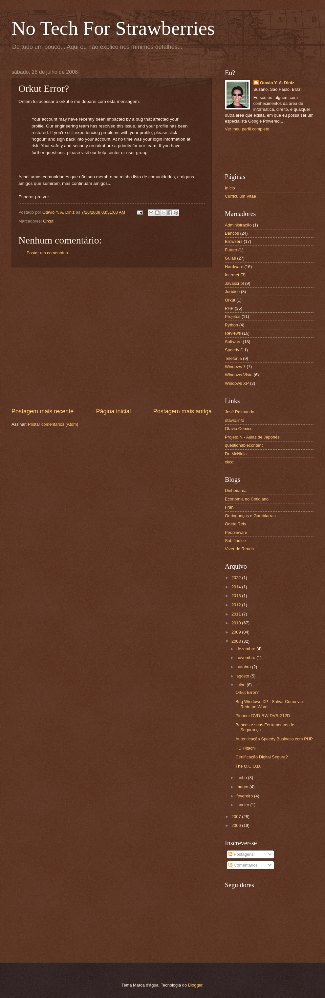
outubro (244, 666)
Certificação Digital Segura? (261, 756)
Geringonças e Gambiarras (250, 515)
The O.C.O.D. (248, 766)
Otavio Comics (238, 428)
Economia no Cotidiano (247, 499)
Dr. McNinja (236, 453)
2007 (236, 816)
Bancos (232, 233)
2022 (236, 577)
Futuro (231, 249)
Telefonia (233, 358)
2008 (236, 641)
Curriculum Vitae (240, 196)
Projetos (232, 316)
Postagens (240, 854)
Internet (232, 274)
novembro (246, 657)
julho (241, 684)
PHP (229, 308)
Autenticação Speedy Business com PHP (274, 738)
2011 (236, 614)
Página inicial (113, 411)
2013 (236, 595)
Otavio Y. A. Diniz (277, 82)
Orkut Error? (247, 692)
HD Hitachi (245, 748)
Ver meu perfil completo (247, 129)
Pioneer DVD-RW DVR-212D (262, 715)
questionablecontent (244, 445)
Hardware (234, 266)
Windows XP (237, 383)
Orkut (48, 221)
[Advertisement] (66, 337)
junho (242, 777)
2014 (236, 586)
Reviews (233, 333)
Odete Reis (235, 523)
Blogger (195, 985)
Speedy (232, 349)
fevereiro (245, 795)
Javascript (234, 283)
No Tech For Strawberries (113, 28)
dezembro (246, 648)
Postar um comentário (47, 252)
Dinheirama (236, 490)
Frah (229, 507)
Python (231, 325)
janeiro (243, 804)
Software (233, 341)
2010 (236, 622)
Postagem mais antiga (182, 411)
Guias (230, 258)
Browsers (234, 241)
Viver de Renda (239, 548)
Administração (238, 225)
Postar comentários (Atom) (53, 424)
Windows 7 (235, 366)
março (242, 786)
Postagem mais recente (42, 411)
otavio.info (234, 420)
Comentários (243, 865)
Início (230, 188)
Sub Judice (235, 540)
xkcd (229, 462)
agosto (243, 676)
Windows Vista (238, 374)
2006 (236, 825)
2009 (236, 632)
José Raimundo (239, 411)
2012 (236, 604)
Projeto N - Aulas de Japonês (252, 437)
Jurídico (232, 291)
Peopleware (236, 532)
